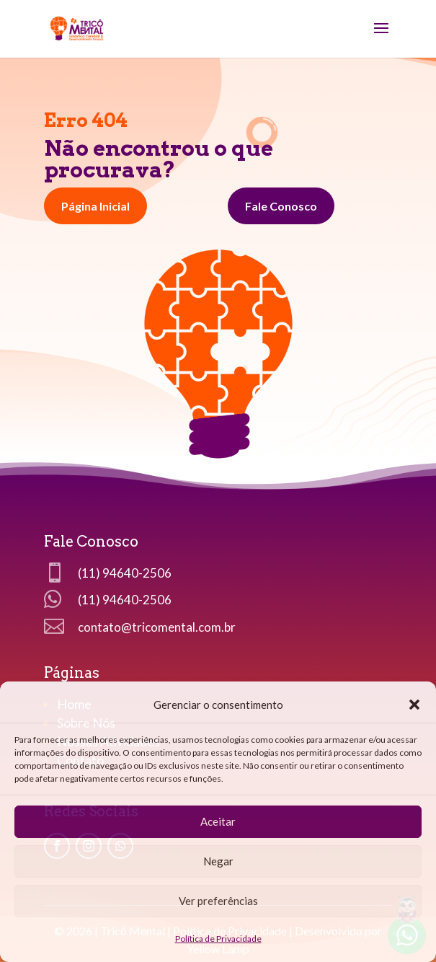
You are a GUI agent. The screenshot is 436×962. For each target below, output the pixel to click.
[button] (414, 704)
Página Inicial (95, 206)
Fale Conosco (281, 206)
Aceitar (218, 821)
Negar (218, 861)
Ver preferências (218, 900)
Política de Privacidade (218, 938)
